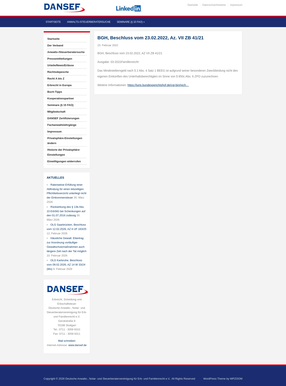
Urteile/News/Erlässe (60, 65)
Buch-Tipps (54, 91)
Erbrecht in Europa (59, 85)
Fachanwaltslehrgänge (61, 124)
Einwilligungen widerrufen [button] (64, 161)
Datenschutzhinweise (214, 5)
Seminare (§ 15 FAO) (131, 21)
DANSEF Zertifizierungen (63, 118)
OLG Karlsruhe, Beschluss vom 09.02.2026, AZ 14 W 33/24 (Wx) (66, 265)
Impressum (236, 5)
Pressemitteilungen (59, 58)
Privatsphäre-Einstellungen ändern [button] (64, 141)
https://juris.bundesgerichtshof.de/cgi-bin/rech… (158, 85)
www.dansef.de (77, 345)
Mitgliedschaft (56, 111)
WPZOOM (236, 378)
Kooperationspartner (60, 98)
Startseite (192, 5)
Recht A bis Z (55, 78)
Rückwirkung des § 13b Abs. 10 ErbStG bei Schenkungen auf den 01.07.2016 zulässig (66, 211)
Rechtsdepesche (58, 71)
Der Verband (55, 45)
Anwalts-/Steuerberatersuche (88, 21)
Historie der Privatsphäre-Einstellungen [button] (63, 152)
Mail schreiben (66, 340)
